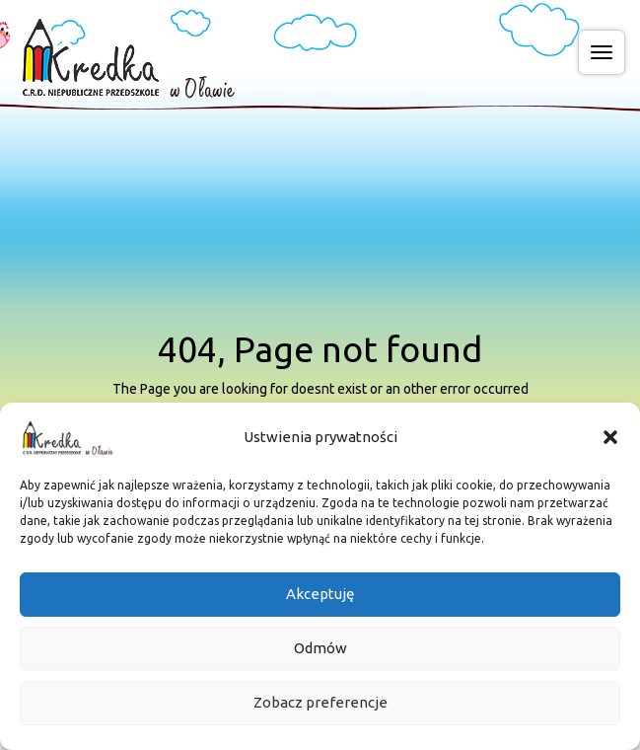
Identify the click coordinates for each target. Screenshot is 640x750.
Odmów (320, 659)
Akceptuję (320, 605)
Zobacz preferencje (320, 714)
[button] (610, 448)
